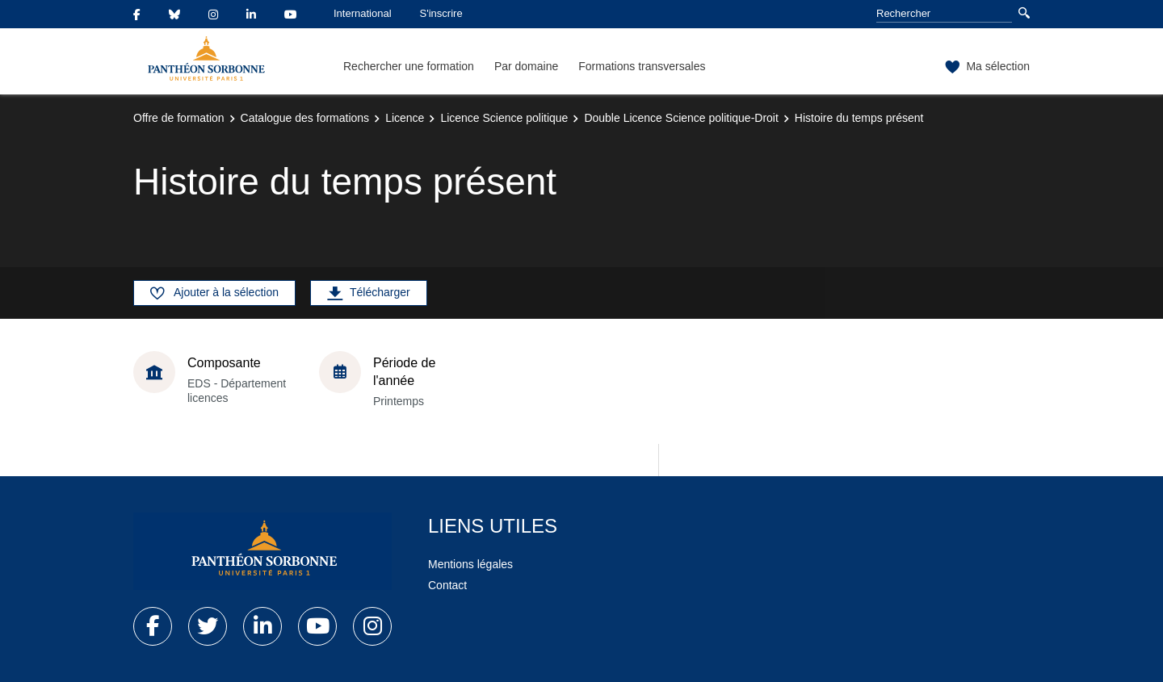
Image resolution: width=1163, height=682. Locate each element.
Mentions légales (470, 564)
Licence (404, 117)
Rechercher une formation (408, 66)
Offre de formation (179, 117)
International (363, 13)
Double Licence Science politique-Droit (681, 117)
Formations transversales (641, 66)
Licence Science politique (504, 117)
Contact (447, 585)
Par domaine (526, 66)
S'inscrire (441, 13)
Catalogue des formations (305, 117)
